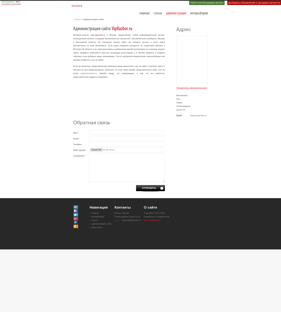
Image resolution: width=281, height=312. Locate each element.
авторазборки (199, 13)
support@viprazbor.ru (88, 73)
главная (144, 13)
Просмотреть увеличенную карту (192, 88)
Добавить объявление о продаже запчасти (254, 2)
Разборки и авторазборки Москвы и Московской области (91, 12)
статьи (157, 13)
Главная (77, 19)
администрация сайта (101, 224)
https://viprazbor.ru (152, 220)
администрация (176, 13)
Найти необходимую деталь (206, 2)
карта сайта (96, 227)
